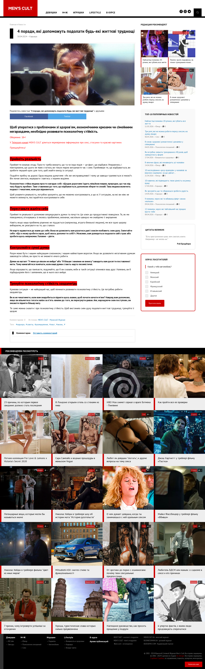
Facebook (25, 116)
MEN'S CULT (125, 640)
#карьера (20, 324)
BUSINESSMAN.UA (158, 640)
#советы (29, 324)
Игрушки (78, 12)
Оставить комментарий (45, 333)
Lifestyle (95, 12)
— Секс (23, 648)
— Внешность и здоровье (74, 641)
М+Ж (65, 12)
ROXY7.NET (126, 637)
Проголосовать (155, 303)
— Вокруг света (70, 648)
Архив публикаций (99, 641)
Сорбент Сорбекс (157, 658)
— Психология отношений (31, 644)
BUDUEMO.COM (158, 644)
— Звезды (10, 644)
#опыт (52, 324)
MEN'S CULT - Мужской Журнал (51, 320)
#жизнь (59, 324)
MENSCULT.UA (156, 637)
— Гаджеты (51, 641)
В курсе (110, 12)
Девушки (51, 12)
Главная (13, 24)
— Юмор (24, 641)
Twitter (57, 116)
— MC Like (10, 641)
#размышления (41, 324)
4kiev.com (123, 644)
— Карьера (68, 644)
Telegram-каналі (20, 142)
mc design (180, 656)
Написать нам (193, 664)
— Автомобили (53, 644)
